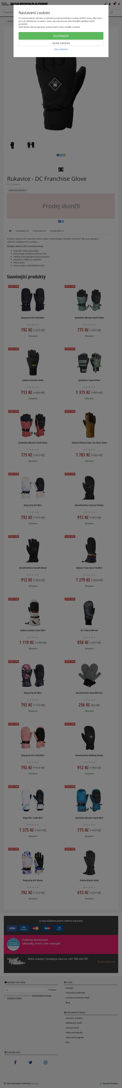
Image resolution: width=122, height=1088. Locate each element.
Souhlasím (61, 36)
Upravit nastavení (61, 43)
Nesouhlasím (61, 49)
